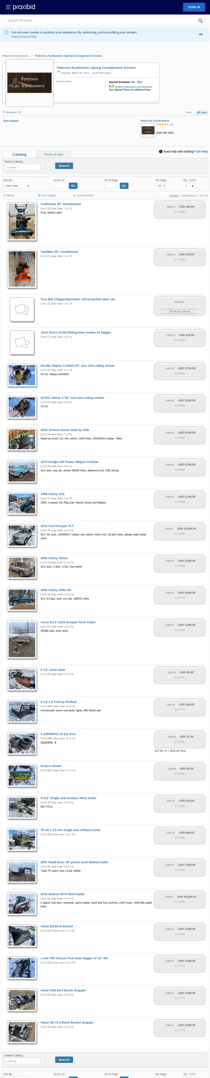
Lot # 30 (45, 866)
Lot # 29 (45, 802)
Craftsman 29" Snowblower (61, 204)
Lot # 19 (45, 434)
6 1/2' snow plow (53, 669)
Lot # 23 (45, 562)
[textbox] (22, 167)
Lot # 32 (45, 994)
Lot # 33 (45, 1026)
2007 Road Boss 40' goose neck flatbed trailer (75, 862)
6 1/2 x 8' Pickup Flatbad (59, 702)
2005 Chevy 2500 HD (56, 590)
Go (73, 185)
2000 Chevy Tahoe (54, 558)
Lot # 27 (45, 626)
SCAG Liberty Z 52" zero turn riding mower (72, 397)
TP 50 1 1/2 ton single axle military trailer (71, 830)
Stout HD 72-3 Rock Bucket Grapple (67, 1022)
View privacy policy (24, 36)
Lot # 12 (45, 303)
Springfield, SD (11, 112)
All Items (174, 195)
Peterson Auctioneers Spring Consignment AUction (68, 55)
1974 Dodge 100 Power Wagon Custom (69, 462)
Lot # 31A (46, 930)
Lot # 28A (46, 706)
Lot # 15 (45, 402)
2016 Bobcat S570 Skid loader (63, 894)
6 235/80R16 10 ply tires (58, 734)
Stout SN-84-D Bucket (57, 926)
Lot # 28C (46, 770)
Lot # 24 (45, 594)
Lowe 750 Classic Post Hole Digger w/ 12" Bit (74, 958)
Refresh (8, 193)
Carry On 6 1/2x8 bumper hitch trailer (68, 622)
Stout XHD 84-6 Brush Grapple (63, 990)
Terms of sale (53, 154)
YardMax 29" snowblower (59, 251)
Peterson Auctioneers (15, 55)
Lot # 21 (45, 498)
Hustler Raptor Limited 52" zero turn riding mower (78, 365)
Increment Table (83, 195)
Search (64, 165)
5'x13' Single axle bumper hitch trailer (68, 798)
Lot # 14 (45, 370)
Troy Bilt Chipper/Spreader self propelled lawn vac (78, 299)
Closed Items (188, 195)
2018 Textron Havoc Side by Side (65, 430)
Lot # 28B (46, 738)
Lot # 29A (46, 834)
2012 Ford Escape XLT (57, 526)
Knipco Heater (51, 766)
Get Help (202, 151)
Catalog (19, 154)
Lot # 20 (45, 466)
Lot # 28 (45, 674)
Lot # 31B (46, 962)
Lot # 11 (45, 256)
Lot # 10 (45, 208)
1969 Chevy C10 (52, 494)
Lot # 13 (45, 336)
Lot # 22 (45, 530)
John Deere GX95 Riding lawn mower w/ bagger (76, 332)
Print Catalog (46, 193)
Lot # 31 (45, 898)
